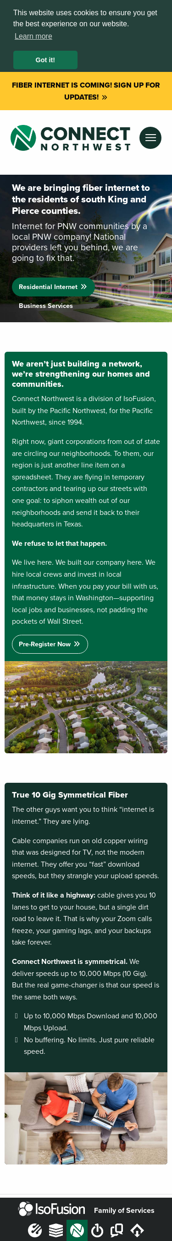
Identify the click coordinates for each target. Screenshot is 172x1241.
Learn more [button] (33, 36)
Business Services (46, 300)
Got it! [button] (45, 60)
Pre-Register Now (50, 639)
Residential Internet (53, 281)
